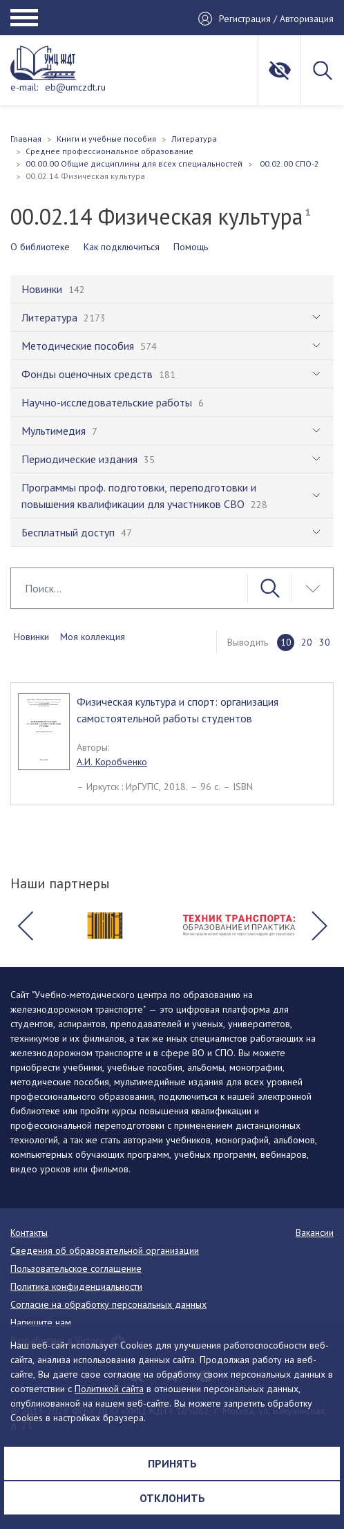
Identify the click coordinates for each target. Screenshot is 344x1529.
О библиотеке (40, 247)
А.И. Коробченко (112, 762)
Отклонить (172, 1498)
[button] (24, 925)
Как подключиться (122, 247)
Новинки (31, 636)
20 (306, 642)
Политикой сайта (109, 1388)
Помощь (190, 247)
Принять (172, 1463)
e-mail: (24, 87)
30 (324, 642)
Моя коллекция (92, 636)
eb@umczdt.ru (75, 87)
